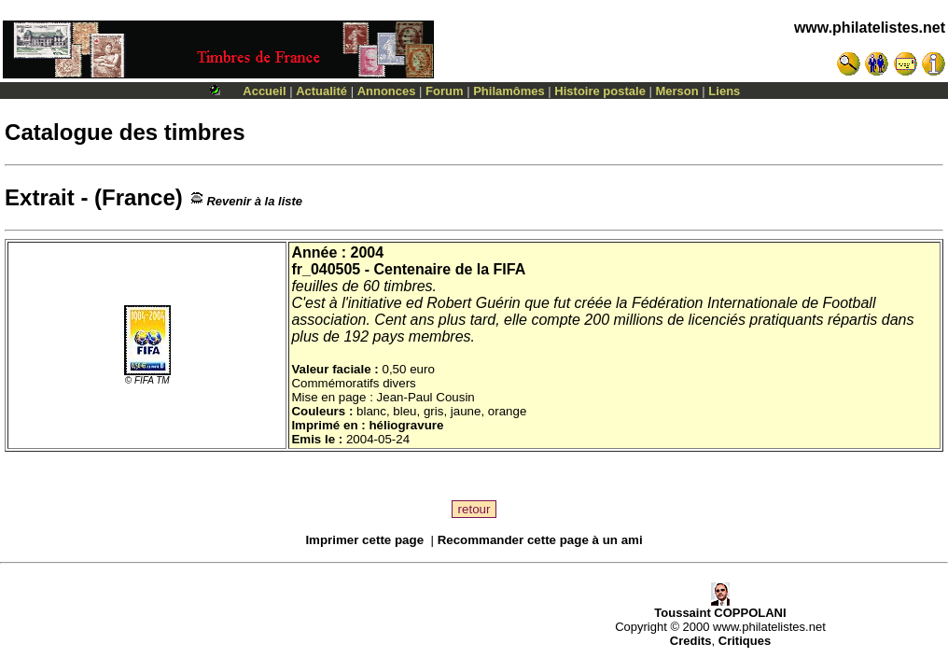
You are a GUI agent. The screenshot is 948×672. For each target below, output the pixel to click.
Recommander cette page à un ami (540, 540)
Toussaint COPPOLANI (720, 607)
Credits (691, 641)
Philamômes (509, 91)
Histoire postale (600, 91)
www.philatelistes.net (869, 27)
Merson (677, 91)
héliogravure (406, 425)
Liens (724, 91)
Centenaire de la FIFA (449, 269)
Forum (444, 91)
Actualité (321, 91)
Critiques (744, 641)
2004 (367, 252)
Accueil (264, 91)
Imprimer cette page (364, 540)
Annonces (386, 91)
